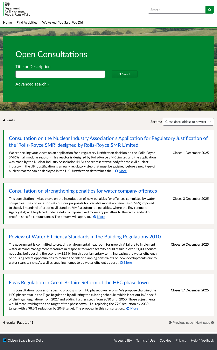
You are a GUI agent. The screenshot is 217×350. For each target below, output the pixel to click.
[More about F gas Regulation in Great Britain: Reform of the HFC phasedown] (132, 308)
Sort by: (156, 122)
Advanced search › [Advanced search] (32, 83)
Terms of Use (145, 340)
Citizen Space (17, 340)
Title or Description (32, 66)
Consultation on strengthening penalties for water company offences (83, 191)
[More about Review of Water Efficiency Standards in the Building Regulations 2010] (126, 262)
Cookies (165, 340)
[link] (181, 322)
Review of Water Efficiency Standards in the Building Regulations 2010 (85, 236)
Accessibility (123, 340)
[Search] (209, 10)
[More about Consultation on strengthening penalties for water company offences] (99, 216)
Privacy (181, 340)
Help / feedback (202, 340)
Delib (39, 340)
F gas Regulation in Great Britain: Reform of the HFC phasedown (79, 282)
